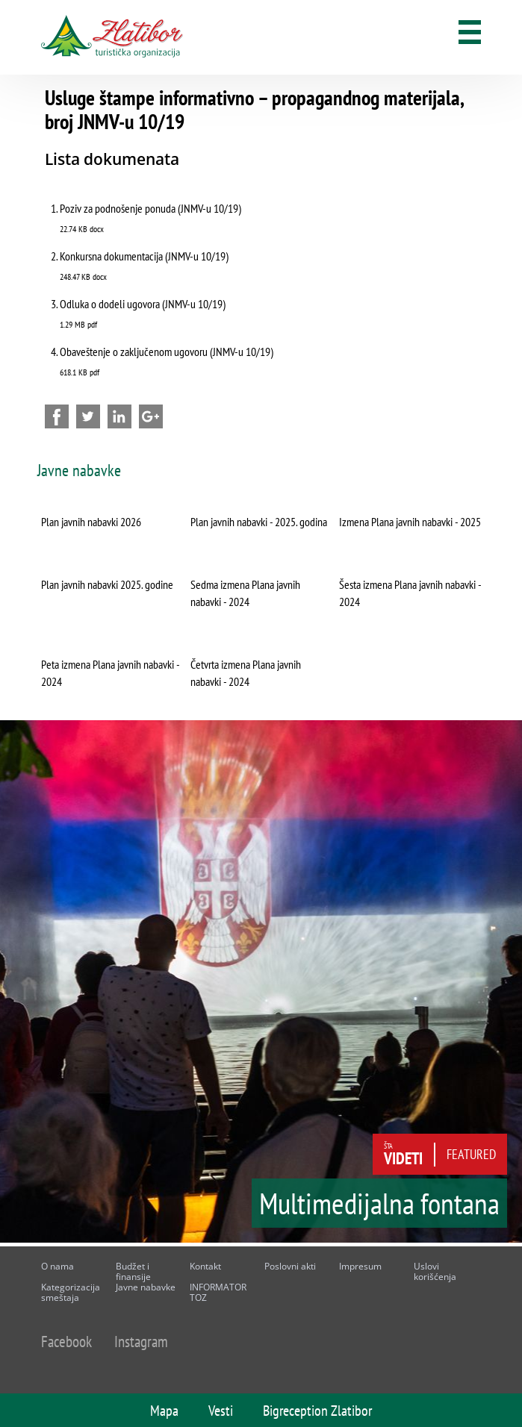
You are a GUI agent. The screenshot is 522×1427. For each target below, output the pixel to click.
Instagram (141, 1341)
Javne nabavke (145, 1287)
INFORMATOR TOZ (218, 1292)
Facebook (66, 1341)
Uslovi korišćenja (435, 1271)
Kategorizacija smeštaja (70, 1292)
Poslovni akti (290, 1266)
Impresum (360, 1266)
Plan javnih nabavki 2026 (91, 521)
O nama (57, 1266)
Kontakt (205, 1266)
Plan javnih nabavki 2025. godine (107, 584)
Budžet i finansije (133, 1271)
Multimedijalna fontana (379, 1208)
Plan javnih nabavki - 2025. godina (258, 521)
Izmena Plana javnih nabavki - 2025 (410, 521)
